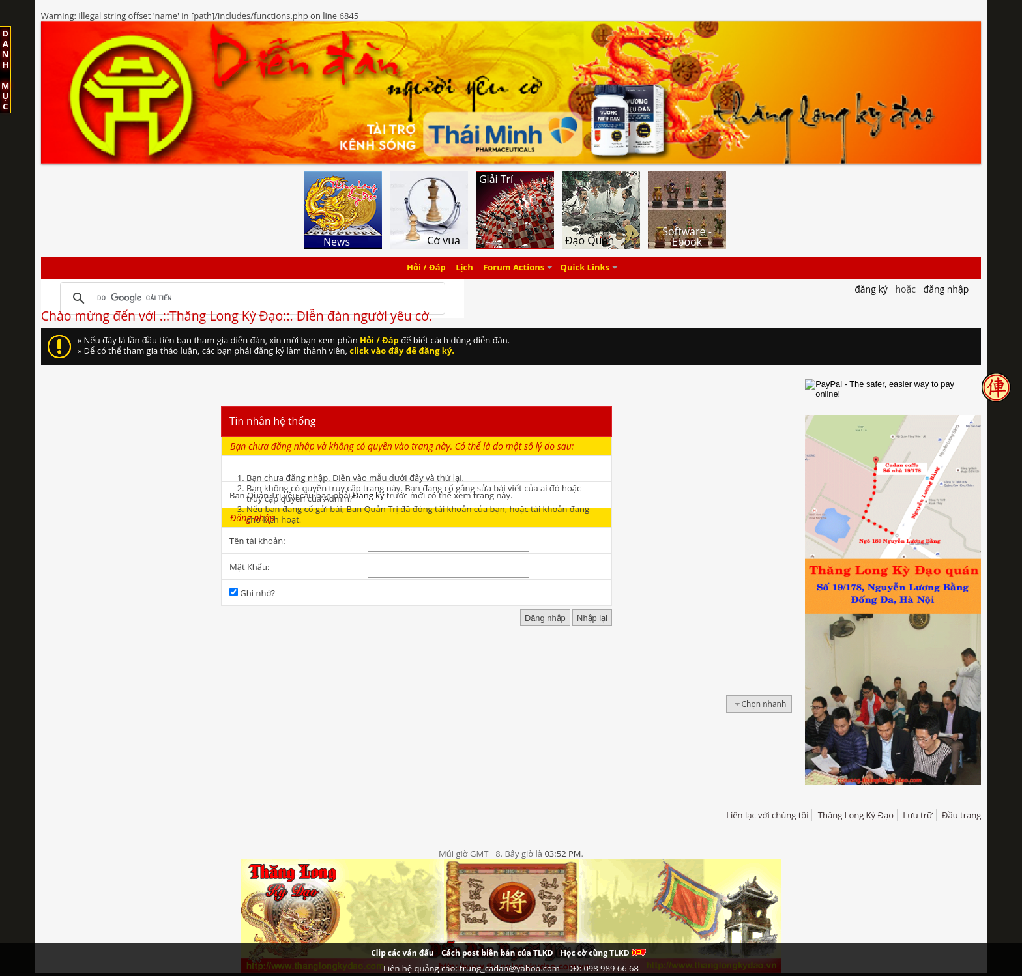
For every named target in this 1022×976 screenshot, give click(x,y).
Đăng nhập (946, 289)
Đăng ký (368, 495)
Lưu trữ (917, 815)
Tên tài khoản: (257, 541)
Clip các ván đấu (402, 952)
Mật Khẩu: (249, 567)
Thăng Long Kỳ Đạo (856, 815)
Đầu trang (961, 815)
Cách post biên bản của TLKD (497, 952)
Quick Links (585, 268)
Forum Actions (513, 268)
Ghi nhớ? (252, 593)
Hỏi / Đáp (426, 268)
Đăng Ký (871, 289)
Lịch (464, 268)
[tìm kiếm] (250, 298)
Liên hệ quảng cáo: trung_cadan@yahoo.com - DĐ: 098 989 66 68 (511, 968)
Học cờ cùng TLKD (603, 952)
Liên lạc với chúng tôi (767, 815)
